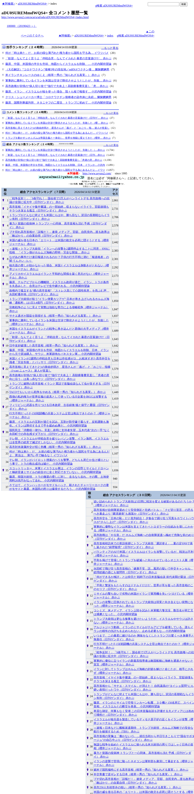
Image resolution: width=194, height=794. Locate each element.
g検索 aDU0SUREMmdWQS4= (114, 5)
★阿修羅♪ (8, 3)
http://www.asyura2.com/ (97, 173)
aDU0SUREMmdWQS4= (32, 3)
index (110, 35)
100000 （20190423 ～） (22, 25)
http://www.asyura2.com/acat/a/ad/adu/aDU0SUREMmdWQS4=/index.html (45, 17)
